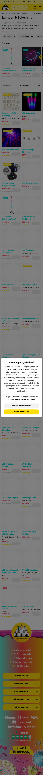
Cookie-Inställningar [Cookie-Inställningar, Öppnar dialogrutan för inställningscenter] (21, 406)
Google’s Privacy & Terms (25, 399)
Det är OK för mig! (21, 412)
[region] (21, 387)
